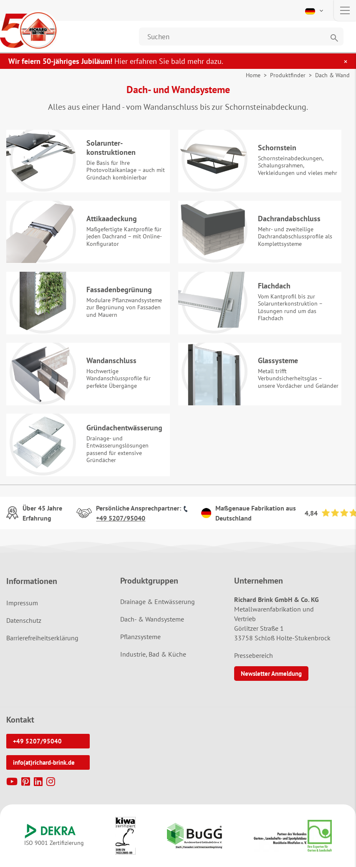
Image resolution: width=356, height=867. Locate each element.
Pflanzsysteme (140, 636)
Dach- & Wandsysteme (152, 619)
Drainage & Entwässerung (157, 601)
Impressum (22, 603)
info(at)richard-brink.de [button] (44, 762)
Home (253, 75)
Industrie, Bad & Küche (153, 654)
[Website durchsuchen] (241, 36)
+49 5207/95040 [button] (37, 741)
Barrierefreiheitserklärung (42, 638)
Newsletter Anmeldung (271, 673)
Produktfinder (288, 75)
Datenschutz (23, 620)
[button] (315, 10)
